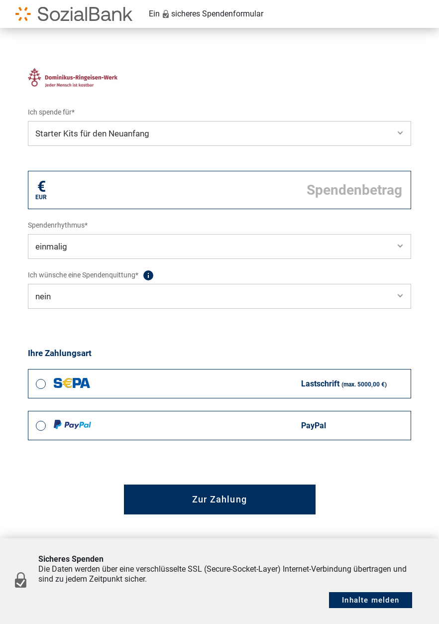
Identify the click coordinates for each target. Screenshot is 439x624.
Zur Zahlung (219, 499)
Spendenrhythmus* (58, 225)
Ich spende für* (51, 112)
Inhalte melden (370, 600)
